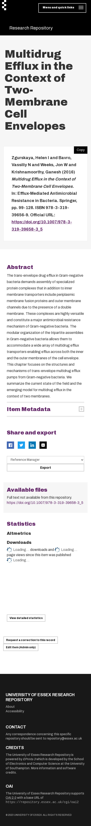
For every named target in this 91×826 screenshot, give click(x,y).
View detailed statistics (26, 618)
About (10, 706)
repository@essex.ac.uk (64, 738)
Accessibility (15, 711)
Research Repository (31, 27)
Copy (79, 149)
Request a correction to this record (30, 640)
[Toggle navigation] (62, 8)
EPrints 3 (29, 759)
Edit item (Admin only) (21, 647)
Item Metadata (29, 409)
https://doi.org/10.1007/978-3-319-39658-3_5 (45, 503)
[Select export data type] (45, 460)
